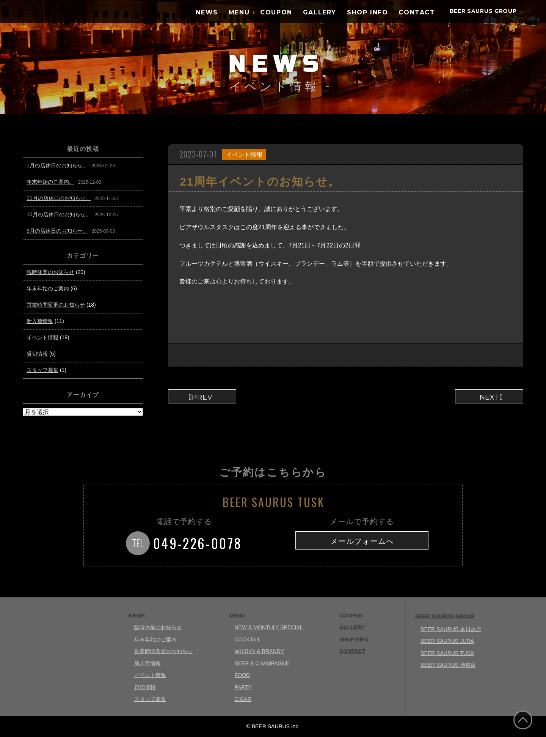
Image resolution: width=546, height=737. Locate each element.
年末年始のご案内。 (50, 182)
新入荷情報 (40, 321)
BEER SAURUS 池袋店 (448, 665)
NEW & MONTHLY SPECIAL (268, 627)
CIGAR (242, 699)
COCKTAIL (247, 639)
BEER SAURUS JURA (447, 641)
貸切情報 (37, 354)
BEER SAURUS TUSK (447, 653)
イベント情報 (244, 154)
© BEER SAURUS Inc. (273, 726)
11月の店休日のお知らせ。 (59, 198)
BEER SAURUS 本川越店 (450, 629)
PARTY (242, 687)
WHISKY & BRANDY (259, 651)
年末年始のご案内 (48, 288)
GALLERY (319, 12)
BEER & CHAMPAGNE (261, 663)
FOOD (241, 675)
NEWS (207, 12)
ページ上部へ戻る (522, 719)
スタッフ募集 (42, 370)
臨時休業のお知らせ (50, 272)
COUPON (276, 12)
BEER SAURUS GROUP (483, 11)
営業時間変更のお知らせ (56, 305)
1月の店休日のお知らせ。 (57, 165)
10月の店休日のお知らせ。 (59, 214)
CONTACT (417, 12)
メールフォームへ (362, 541)
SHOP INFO (367, 12)
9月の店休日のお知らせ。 (57, 231)
